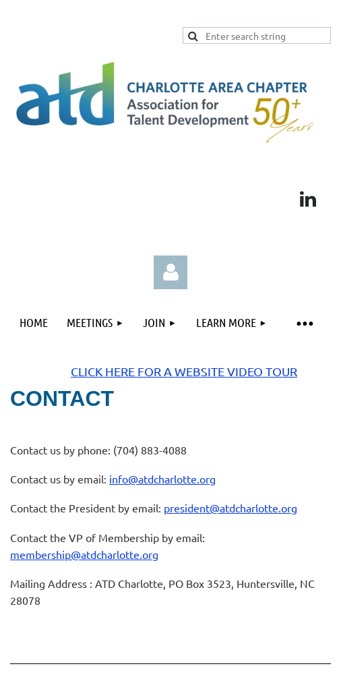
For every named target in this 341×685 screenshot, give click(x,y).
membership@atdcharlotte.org (84, 554)
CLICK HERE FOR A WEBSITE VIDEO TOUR (184, 371)
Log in (170, 272)
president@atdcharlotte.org (230, 507)
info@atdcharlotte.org (162, 478)
